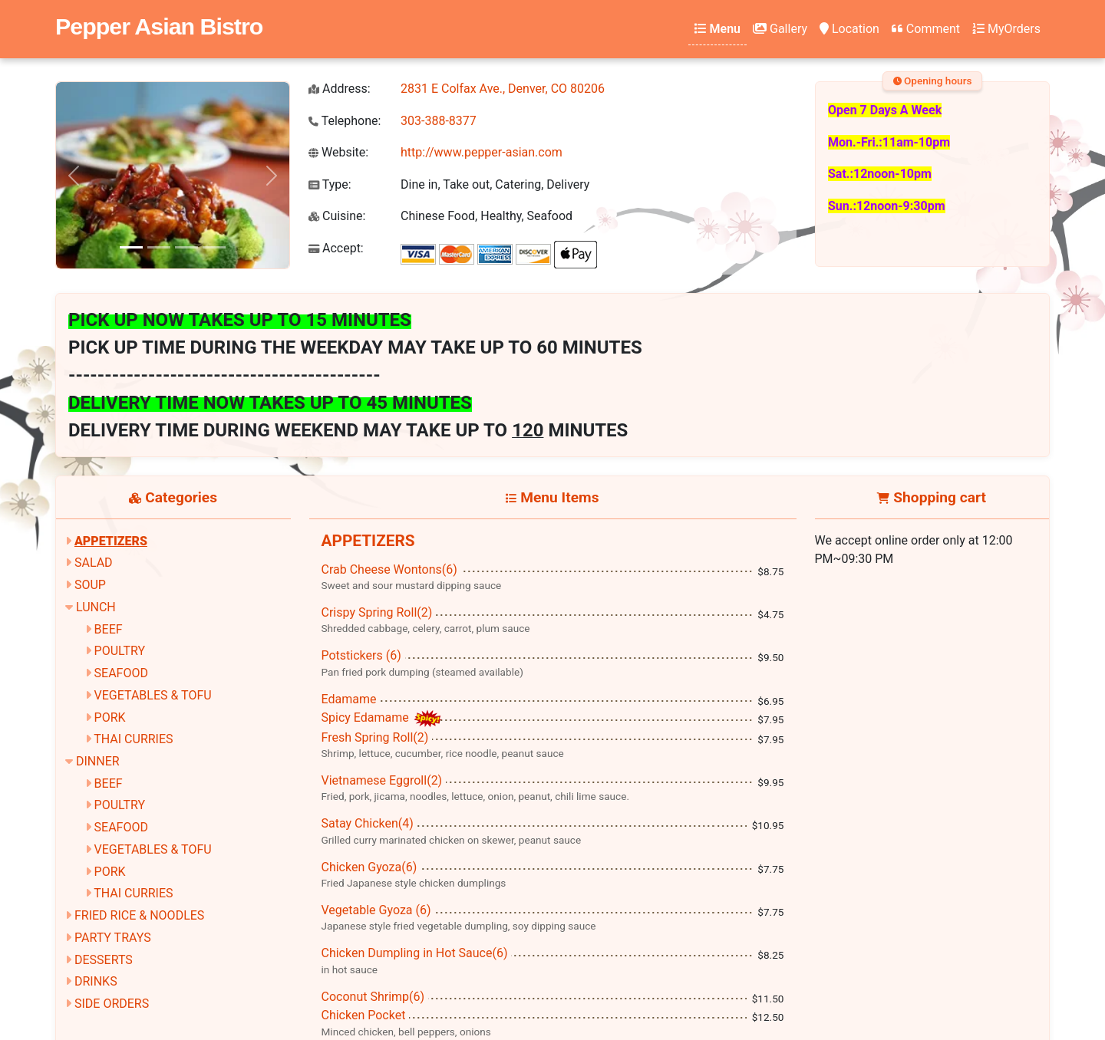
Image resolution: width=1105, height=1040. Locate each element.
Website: (338, 152)
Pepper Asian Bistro (158, 26)
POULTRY (120, 650)
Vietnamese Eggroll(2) (382, 780)
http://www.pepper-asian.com (481, 152)
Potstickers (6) (361, 655)
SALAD (93, 562)
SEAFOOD (121, 673)
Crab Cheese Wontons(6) (389, 569)
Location (849, 28)
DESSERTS (103, 960)
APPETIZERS (110, 541)
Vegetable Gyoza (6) (376, 910)
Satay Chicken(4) (368, 823)
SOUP (90, 585)
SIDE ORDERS (111, 1003)
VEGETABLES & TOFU (153, 695)
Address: (339, 88)
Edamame (349, 699)
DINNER (98, 761)
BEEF (108, 629)
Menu (717, 28)
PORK (110, 717)
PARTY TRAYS (112, 937)
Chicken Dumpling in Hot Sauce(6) (415, 953)
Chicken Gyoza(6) (369, 867)
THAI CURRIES (133, 739)
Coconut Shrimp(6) (373, 996)
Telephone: (344, 121)
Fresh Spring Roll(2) (375, 737)
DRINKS (95, 981)
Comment (926, 28)
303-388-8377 (439, 121)
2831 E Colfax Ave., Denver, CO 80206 (503, 88)
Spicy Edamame (367, 717)
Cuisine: (336, 216)
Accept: (336, 248)
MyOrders (1006, 28)
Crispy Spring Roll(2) (377, 612)
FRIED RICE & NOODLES (139, 915)
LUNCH (96, 607)
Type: (329, 184)
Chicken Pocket (364, 1015)
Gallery (780, 28)
